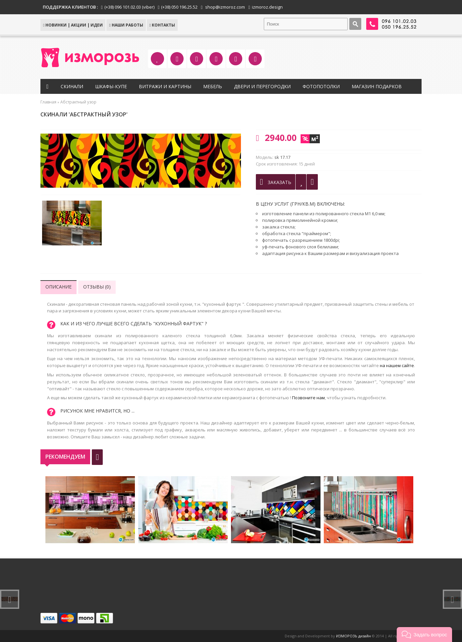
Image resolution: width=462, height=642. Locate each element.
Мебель (212, 86)
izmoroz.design (267, 7)
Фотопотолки (321, 86)
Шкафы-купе (111, 86)
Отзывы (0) (97, 287)
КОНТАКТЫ (162, 25)
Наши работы (126, 25)
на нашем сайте (397, 365)
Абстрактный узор (78, 102)
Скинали (72, 86)
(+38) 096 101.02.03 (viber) (129, 7)
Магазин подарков (377, 86)
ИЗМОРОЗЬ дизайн (353, 635)
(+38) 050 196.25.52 (179, 7)
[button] (424, 634)
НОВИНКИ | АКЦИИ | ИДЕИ (73, 25)
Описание (58, 287)
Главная (48, 102)
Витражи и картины (165, 86)
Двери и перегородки (262, 86)
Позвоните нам (308, 398)
